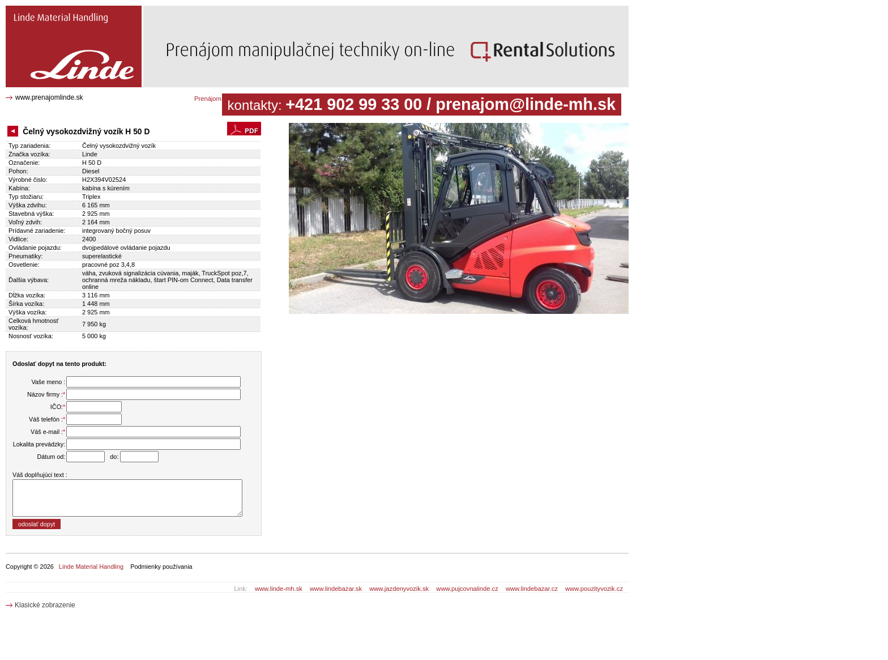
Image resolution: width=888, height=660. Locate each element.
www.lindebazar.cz (532, 588)
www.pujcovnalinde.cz (467, 588)
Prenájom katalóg (219, 98)
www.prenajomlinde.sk (49, 97)
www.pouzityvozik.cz (594, 588)
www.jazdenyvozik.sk (399, 588)
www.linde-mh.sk (278, 588)
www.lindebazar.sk (336, 588)
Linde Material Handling (91, 566)
